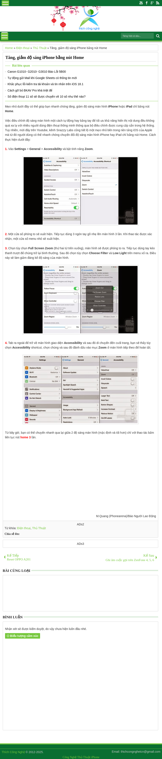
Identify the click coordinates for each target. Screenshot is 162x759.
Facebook (146, 3)
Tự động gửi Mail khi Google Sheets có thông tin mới (42, 78)
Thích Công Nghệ (13, 752)
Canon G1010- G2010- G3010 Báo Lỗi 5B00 (37, 71)
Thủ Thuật (39, 528)
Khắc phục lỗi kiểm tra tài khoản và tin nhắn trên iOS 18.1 (46, 84)
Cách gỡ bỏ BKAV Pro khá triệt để (30, 90)
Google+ (152, 3)
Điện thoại (23, 528)
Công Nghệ (70, 757)
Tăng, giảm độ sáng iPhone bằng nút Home (44, 57)
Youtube (141, 3)
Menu (5, 3)
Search (157, 36)
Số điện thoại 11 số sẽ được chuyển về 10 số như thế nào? (47, 96)
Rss (157, 3)
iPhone (95, 757)
